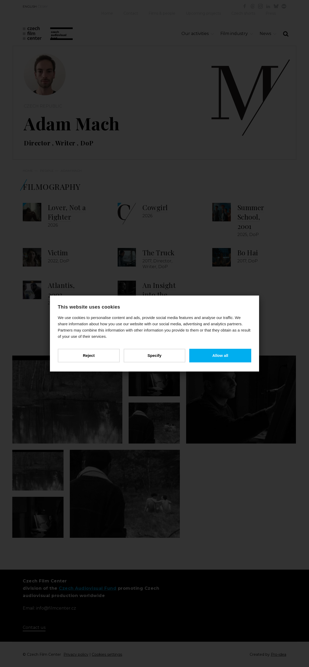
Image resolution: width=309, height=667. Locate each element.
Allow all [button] (220, 355)
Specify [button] (154, 355)
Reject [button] (89, 355)
